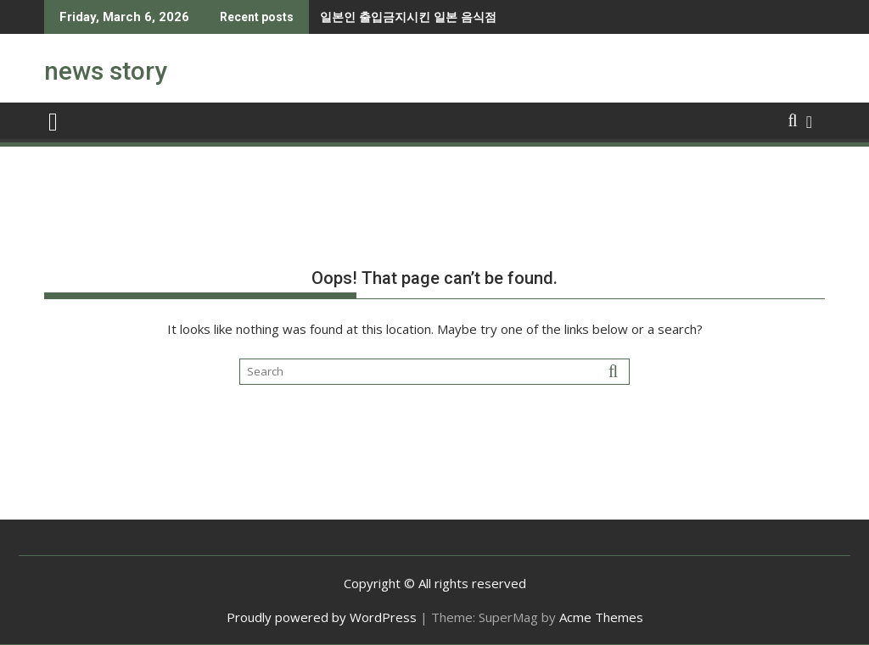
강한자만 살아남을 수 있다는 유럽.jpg (462, 16)
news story (105, 71)
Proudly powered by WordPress (322, 617)
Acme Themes (601, 617)
